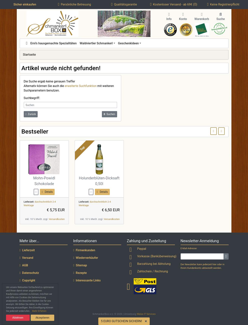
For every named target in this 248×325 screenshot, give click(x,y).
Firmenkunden (84, 250)
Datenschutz (29, 273)
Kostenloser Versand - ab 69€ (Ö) (173, 4)
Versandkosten (57, 219)
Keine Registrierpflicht (223, 4)
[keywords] (70, 105)
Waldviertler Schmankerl (96, 43)
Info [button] (169, 17)
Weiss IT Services (146, 314)
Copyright (27, 280)
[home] (26, 43)
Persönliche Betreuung (74, 4)
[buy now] (36, 192)
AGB (24, 265)
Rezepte (80, 273)
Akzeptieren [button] (42, 317)
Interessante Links (87, 280)
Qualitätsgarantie (124, 4)
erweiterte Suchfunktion (81, 86)
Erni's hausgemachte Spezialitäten (53, 43)
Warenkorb (201, 17)
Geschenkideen (128, 43)
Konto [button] (183, 17)
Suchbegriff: (32, 98)
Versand (26, 258)
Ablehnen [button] (17, 317)
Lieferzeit (27, 250)
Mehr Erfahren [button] (39, 311)
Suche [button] (220, 17)
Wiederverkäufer (85, 258)
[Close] (146, 321)
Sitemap (80, 265)
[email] (202, 256)
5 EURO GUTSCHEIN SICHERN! (121, 321)
